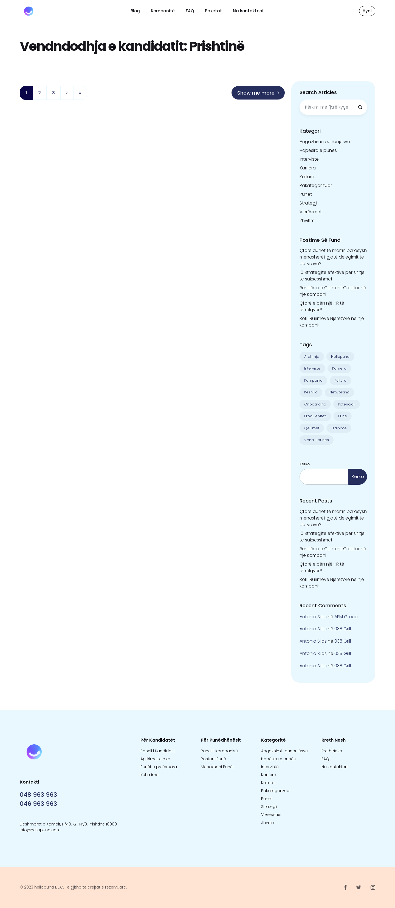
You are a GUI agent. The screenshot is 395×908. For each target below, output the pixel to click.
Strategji (308, 203)
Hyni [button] (367, 11)
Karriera (308, 168)
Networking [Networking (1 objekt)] (339, 392)
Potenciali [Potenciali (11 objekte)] (346, 404)
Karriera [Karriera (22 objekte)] (339, 368)
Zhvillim (307, 220)
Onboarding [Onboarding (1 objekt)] (315, 404)
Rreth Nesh (331, 751)
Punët (306, 194)
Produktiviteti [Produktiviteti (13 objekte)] (315, 416)
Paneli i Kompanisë (219, 751)
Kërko (305, 464)
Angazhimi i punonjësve (325, 141)
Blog (135, 11)
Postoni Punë (213, 759)
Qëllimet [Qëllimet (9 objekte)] (311, 428)
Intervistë (309, 159)
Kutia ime (149, 775)
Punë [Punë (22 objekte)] (342, 416)
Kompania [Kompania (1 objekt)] (313, 380)
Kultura (307, 177)
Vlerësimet (311, 212)
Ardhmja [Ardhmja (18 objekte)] (311, 356)
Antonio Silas (313, 617)
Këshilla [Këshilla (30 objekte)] (311, 392)
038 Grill (342, 629)
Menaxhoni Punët (217, 767)
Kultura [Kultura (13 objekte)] (340, 380)
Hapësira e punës (318, 150)
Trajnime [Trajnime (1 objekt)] (339, 428)
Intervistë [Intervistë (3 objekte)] (312, 368)
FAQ (190, 11)
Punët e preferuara (158, 767)
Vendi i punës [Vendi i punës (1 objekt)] (316, 439)
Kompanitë (163, 11)
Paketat (213, 11)
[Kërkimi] (360, 107)
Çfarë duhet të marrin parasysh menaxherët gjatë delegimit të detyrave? (333, 257)
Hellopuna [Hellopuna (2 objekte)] (340, 356)
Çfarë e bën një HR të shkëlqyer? (322, 306)
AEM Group (346, 617)
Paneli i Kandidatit (157, 751)
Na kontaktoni (248, 11)
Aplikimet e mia (155, 759)
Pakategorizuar (316, 185)
